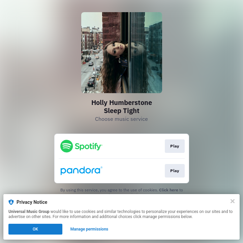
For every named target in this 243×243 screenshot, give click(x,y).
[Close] (232, 201)
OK (35, 229)
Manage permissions (89, 229)
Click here (168, 189)
